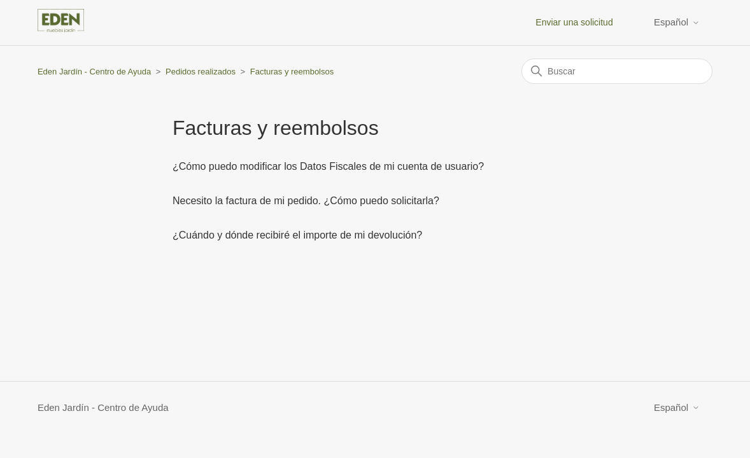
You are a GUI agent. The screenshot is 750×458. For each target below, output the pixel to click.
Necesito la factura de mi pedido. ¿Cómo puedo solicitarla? (306, 200)
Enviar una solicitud (573, 22)
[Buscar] (616, 71)
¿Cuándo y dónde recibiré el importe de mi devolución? (297, 235)
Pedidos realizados (201, 71)
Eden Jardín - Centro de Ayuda (94, 71)
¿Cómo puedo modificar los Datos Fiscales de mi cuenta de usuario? (328, 166)
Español (677, 22)
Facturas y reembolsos (292, 71)
